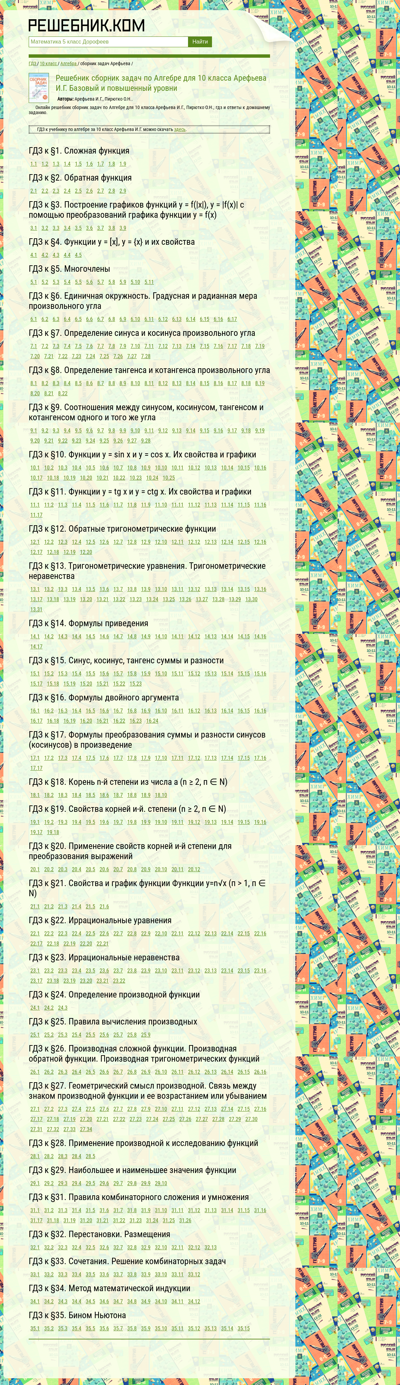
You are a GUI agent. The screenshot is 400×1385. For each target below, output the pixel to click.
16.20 (86, 721)
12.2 (49, 542)
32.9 (146, 1247)
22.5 (90, 933)
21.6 (104, 906)
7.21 (49, 356)
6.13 (177, 319)
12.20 (86, 552)
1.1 (33, 164)
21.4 (76, 906)
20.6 (104, 869)
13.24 (152, 599)
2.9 (122, 191)
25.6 (104, 1035)
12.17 (36, 552)
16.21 (103, 721)
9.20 (35, 440)
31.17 (36, 1220)
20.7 (118, 869)
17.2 (49, 758)
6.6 (89, 319)
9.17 (232, 430)
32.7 (118, 1247)
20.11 (177, 869)
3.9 (122, 228)
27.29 (235, 1119)
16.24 (152, 721)
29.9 (146, 1183)
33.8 (132, 1274)
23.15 (244, 970)
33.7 (118, 1274)
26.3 (63, 1072)
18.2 (49, 795)
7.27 (132, 356)
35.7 (118, 1328)
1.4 (67, 164)
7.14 (190, 346)
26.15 (244, 1072)
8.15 (204, 383)
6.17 (232, 319)
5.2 (45, 282)
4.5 (78, 255)
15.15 (244, 673)
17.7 (118, 758)
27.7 (118, 1109)
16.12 (194, 711)
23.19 (69, 981)
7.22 (63, 356)
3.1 (33, 228)
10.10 (161, 467)
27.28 (218, 1119)
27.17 (36, 1119)
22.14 (227, 933)
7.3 (56, 346)
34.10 (161, 1301)
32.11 (177, 1247)
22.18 (53, 943)
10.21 (103, 478)
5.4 (67, 282)
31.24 (152, 1220)
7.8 (111, 346)
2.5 (78, 191)
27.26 (185, 1119)
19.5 (90, 822)
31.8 (132, 1210)
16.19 (69, 721)
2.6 (89, 191)
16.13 (211, 711)
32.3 (63, 1247)
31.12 (194, 1210)
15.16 (260, 673)
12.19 (69, 552)
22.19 (69, 943)
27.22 (119, 1119)
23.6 (104, 970)
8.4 (67, 383)
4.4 (67, 255)
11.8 (132, 505)
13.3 (63, 589)
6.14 (190, 319)
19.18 (53, 832)
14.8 (132, 636)
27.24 (152, 1119)
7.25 (104, 356)
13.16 (260, 589)
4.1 (33, 255)
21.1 (35, 906)
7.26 (118, 356)
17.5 (90, 758)
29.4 (76, 1183)
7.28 (146, 356)
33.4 (76, 1274)
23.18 (53, 981)
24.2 (49, 1008)
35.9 (146, 1328)
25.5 (90, 1035)
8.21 (49, 393)
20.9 (146, 869)
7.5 (78, 346)
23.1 (35, 970)
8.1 (33, 383)
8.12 (163, 383)
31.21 (103, 1220)
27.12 (194, 1109)
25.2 (49, 1035)
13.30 (251, 599)
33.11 (177, 1274)
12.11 (177, 542)
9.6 (89, 430)
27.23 (136, 1119)
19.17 (36, 832)
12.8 (132, 542)
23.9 (146, 970)
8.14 (190, 383)
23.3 (63, 970)
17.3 (63, 758)
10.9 (146, 467)
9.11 (149, 430)
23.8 (132, 970)
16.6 (104, 711)
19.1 (35, 822)
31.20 (86, 1220)
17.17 (36, 768)
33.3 (63, 1274)
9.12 (163, 430)
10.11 (177, 467)
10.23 (136, 478)
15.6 (104, 673)
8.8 (111, 383)
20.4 (76, 869)
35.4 (76, 1328)
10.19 (69, 478)
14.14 (227, 636)
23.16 (260, 970)
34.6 (104, 1301)
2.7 (100, 191)
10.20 (86, 478)
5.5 (78, 282)
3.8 (111, 228)
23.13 (211, 970)
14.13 (211, 636)
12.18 (53, 552)
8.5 (78, 383)
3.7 (100, 228)
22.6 (104, 933)
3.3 (56, 228)
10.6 (104, 467)
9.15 (204, 430)
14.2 (49, 636)
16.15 (244, 711)
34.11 (177, 1301)
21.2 (49, 906)
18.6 (104, 795)
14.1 (35, 636)
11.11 (177, 505)
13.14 (227, 589)
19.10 (161, 822)
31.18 (53, 1220)
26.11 (177, 1072)
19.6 (104, 822)
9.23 (76, 440)
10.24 (152, 478)
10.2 (49, 467)
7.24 (90, 356)
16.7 (118, 711)
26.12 (194, 1072)
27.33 (69, 1129)
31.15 (244, 1210)
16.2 (49, 711)
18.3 (63, 795)
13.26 (185, 599)
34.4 (76, 1301)
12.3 (63, 542)
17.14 (227, 758)
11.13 (211, 505)
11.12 (194, 505)
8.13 (177, 383)
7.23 (76, 356)
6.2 (45, 319)
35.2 (49, 1328)
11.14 (227, 505)
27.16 (260, 1109)
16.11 (177, 711)
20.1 (35, 869)
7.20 (35, 356)
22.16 (260, 933)
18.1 (35, 795)
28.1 (35, 1156)
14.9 (146, 636)
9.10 (135, 430)
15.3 (63, 673)
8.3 (56, 383)
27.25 (169, 1119)
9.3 (56, 430)
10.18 (53, 478)
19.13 (211, 822)
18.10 (161, 795)
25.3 (63, 1035)
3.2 (45, 228)
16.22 (119, 721)
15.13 (211, 673)
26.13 (211, 1072)
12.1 (35, 542)
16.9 (146, 711)
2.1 (33, 191)
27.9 (146, 1109)
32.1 (35, 1247)
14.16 (260, 636)
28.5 (90, 1156)
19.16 (260, 822)
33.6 (104, 1274)
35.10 (161, 1328)
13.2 (49, 589)
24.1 (35, 1008)
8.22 (63, 393)
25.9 (146, 1035)
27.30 (251, 1119)
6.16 (218, 319)
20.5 (90, 869)
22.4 (76, 933)
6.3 (56, 319)
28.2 (49, 1156)
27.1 (35, 1109)
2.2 (45, 191)
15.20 (86, 684)
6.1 (33, 319)
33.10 (161, 1274)
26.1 (35, 1072)
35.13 (211, 1328)
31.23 (136, 1220)
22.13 (211, 933)
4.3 (56, 255)
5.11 (149, 282)
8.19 (260, 383)
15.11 (177, 673)
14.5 (90, 636)
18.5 (90, 795)
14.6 (104, 636)
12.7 (118, 542)
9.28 (146, 440)
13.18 (53, 599)
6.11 (149, 319)
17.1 (35, 758)
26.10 (161, 1072)
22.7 (118, 933)
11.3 (63, 505)
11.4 (76, 505)
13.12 (194, 589)
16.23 (136, 721)
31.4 (76, 1210)
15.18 (53, 684)
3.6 (89, 228)
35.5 (90, 1328)
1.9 (122, 164)
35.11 (177, 1328)
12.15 (244, 542)
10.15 (244, 467)
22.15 (244, 933)
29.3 (63, 1183)
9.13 (177, 430)
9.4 (67, 430)
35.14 (227, 1328)
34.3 (63, 1301)
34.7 (118, 1301)
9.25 (104, 440)
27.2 (49, 1109)
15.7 (118, 673)
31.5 (90, 1210)
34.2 (49, 1301)
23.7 (118, 970)
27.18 (53, 1119)
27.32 (53, 1129)
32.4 (76, 1247)
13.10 (161, 589)
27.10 (161, 1109)
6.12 (163, 319)
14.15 (244, 636)
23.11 (177, 970)
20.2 (49, 869)
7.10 (135, 346)
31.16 (260, 1210)
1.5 (78, 164)
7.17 (232, 346)
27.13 (211, 1109)
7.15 (204, 346)
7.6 (89, 346)
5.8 (111, 282)
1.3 (56, 164)
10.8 (132, 467)
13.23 (136, 599)
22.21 (103, 943)
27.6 (104, 1109)
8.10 (135, 383)
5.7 (100, 282)
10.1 (35, 467)
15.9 (146, 673)
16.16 (260, 711)
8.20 (35, 393)
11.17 (36, 515)
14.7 (118, 636)
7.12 (163, 346)
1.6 (89, 164)
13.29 (235, 599)
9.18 (246, 430)
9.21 (49, 440)
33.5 (90, 1274)
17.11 (177, 758)
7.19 (260, 346)
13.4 (76, 589)
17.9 (146, 758)
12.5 (90, 542)
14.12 (194, 636)
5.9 (122, 282)
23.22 (119, 981)
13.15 (244, 589)
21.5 (90, 906)
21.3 (63, 906)
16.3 (63, 711)
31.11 (177, 1210)
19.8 (132, 822)
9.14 (190, 430)
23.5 (90, 970)
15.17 (36, 684)
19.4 (76, 822)
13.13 (211, 589)
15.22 (119, 684)
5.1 (33, 282)
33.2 (49, 1274)
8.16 (218, 383)
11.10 (161, 505)
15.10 (161, 673)
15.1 (35, 673)
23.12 (194, 970)
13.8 (132, 589)
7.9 (122, 346)
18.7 (118, 795)
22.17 (36, 943)
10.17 (36, 478)
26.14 (227, 1072)
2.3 (56, 191)
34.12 (194, 1301)
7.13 (177, 346)
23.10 (161, 970)
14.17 (36, 646)
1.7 (100, 164)
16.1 (35, 711)
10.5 (90, 467)
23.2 (49, 970)
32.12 (194, 1247)
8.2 (45, 383)
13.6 (104, 589)
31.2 (49, 1210)
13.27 (202, 599)
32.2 (49, 1247)
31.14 (227, 1210)
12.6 (104, 542)
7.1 (33, 346)
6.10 (135, 319)
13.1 (35, 589)
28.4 (76, 1156)
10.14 (227, 467)
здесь (180, 129)
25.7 (118, 1035)
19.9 (146, 822)
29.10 (161, 1183)
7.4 (67, 346)
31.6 (104, 1210)
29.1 (35, 1183)
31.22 (119, 1220)
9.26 (118, 440)
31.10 (161, 1210)
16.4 (76, 711)
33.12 (194, 1274)
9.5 (78, 430)
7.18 (246, 346)
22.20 (86, 943)
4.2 (45, 255)
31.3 (63, 1210)
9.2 (45, 430)
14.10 (161, 636)
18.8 (132, 795)
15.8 (132, 673)
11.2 (49, 505)
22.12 (194, 933)
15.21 (103, 684)
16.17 (36, 721)
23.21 (103, 981)
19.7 (118, 822)
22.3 (63, 933)
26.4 (76, 1072)
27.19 (69, 1119)
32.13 (211, 1247)
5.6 (89, 282)
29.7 (118, 1183)
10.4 (76, 467)
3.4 (67, 228)
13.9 (146, 589)
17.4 (76, 758)
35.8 (132, 1328)
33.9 (146, 1274)
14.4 (76, 636)
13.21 (103, 599)
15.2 (49, 673)
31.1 (35, 1210)
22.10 (161, 933)
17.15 (244, 758)
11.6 (104, 505)
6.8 (111, 319)
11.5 (90, 505)
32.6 (104, 1247)
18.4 (76, 795)
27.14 (227, 1109)
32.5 (90, 1247)
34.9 (146, 1301)
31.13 (211, 1210)
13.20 (86, 599)
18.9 (146, 795)
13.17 (36, 599)
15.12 (194, 673)
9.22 (63, 440)
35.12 (194, 1328)
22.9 (146, 933)
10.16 (260, 467)
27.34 (86, 1129)
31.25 (169, 1220)
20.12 (194, 869)
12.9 (146, 542)
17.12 (194, 758)
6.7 (100, 319)
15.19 (69, 684)
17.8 (132, 758)
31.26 (185, 1220)
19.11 (177, 822)
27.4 (76, 1109)
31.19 (69, 1220)
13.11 (177, 589)
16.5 (90, 711)
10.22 (119, 478)
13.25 (169, 599)
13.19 (69, 599)
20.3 (63, 869)
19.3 (63, 822)
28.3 (63, 1156)
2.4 (67, 191)
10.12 (194, 467)
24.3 (63, 1008)
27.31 (36, 1129)
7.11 (149, 346)
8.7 (100, 383)
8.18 (246, 383)
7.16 (218, 346)
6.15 (204, 319)
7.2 (45, 346)
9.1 (33, 430)
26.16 (260, 1072)
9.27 (132, 440)
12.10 (161, 542)
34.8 (132, 1301)
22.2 (49, 933)
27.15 (244, 1109)
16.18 (53, 721)
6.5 (78, 319)
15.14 (227, 673)
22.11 (177, 933)
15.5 (90, 673)
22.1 (35, 933)
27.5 (90, 1109)
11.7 (118, 505)
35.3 (63, 1328)
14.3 (63, 636)
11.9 (146, 505)
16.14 (227, 711)
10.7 (118, 467)
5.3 (56, 282)
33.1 (35, 1274)
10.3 (63, 467)
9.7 (100, 430)
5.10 (135, 282)
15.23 (136, 684)
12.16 (260, 542)
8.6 (89, 383)
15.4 (76, 673)
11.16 (260, 505)
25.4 (76, 1035)
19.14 (227, 822)
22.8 (132, 933)
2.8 (111, 191)
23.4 (76, 970)
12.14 (227, 542)
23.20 (86, 981)
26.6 (104, 1072)
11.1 (35, 505)
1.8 (111, 164)
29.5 (90, 1183)
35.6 (104, 1328)
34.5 (90, 1301)
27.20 (86, 1119)
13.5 (90, 589)
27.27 (202, 1119)
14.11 (177, 636)
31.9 (146, 1210)
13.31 (36, 609)
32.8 (132, 1247)
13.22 (119, 599)
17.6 (104, 758)
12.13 (211, 542)
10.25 (169, 478)
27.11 (177, 1109)
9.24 (90, 440)
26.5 (90, 1072)
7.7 (100, 346)
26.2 (49, 1072)
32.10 (161, 1247)
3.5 (78, 228)
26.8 (132, 1072)
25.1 (35, 1035)
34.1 (35, 1301)
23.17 (36, 981)
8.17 (232, 383)
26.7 (118, 1072)
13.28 (218, 599)
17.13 (211, 758)
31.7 (118, 1210)
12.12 (194, 542)
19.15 (244, 822)
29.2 (49, 1183)
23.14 (227, 970)
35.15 (244, 1328)
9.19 (260, 430)
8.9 (122, 383)
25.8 (132, 1035)
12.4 (76, 542)
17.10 (161, 758)
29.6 (104, 1183)
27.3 (63, 1109)
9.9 (122, 430)
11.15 (244, 505)
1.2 (45, 164)
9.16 (218, 430)
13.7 (118, 589)
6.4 (67, 319)
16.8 (132, 711)
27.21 (103, 1119)
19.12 (194, 822)
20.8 (132, 869)
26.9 (146, 1072)
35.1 (35, 1328)
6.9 (122, 319)
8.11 (149, 383)
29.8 (132, 1183)
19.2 (49, 822)
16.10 (161, 711)
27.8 (132, 1109)
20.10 (161, 869)
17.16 (260, 758)
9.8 (111, 430)
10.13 (211, 467)
